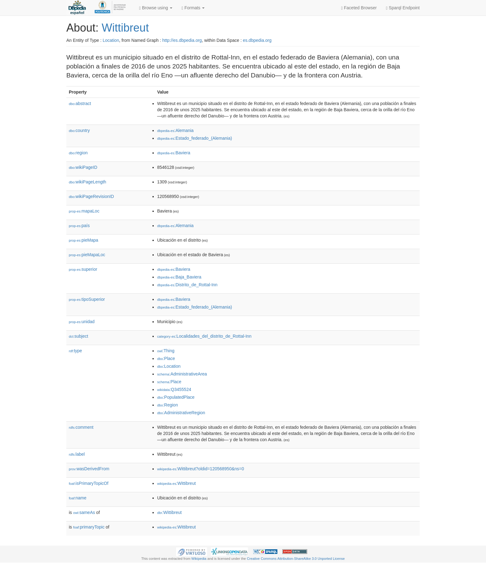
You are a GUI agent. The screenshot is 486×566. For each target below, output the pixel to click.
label (77, 454)
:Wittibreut (176, 483)
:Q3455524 (174, 389)
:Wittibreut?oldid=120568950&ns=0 (200, 468)
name (77, 497)
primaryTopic (88, 526)
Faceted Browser (359, 8)
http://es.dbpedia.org (182, 40)
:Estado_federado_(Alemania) (194, 138)
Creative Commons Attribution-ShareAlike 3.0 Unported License (296, 558)
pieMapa (83, 240)
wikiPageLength (87, 181)
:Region (167, 404)
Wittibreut (125, 27)
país (79, 225)
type (75, 350)
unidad (82, 321)
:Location (169, 366)
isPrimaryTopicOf (88, 483)
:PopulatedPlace (176, 397)
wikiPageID (83, 167)
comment (81, 427)
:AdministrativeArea (182, 373)
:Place (166, 358)
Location (111, 40)
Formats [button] (193, 8)
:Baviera (173, 152)
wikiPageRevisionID (91, 196)
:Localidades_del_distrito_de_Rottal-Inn (204, 336)
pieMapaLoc (87, 254)
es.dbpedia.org (257, 40)
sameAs (84, 512)
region (78, 152)
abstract (80, 103)
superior (83, 269)
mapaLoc (84, 210)
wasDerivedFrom (89, 468)
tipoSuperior (87, 299)
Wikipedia (198, 558)
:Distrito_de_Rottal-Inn (187, 284)
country (79, 130)
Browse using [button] (155, 8)
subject (78, 336)
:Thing (166, 350)
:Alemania (175, 130)
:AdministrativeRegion (181, 412)
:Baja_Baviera (179, 276)
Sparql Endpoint (403, 8)
